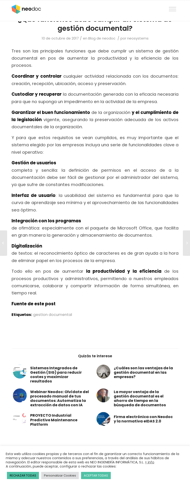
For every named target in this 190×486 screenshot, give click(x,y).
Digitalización (27, 246)
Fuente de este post (34, 304)
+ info (149, 462)
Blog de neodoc (101, 38)
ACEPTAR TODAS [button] (96, 475)
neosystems (138, 38)
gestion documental (52, 314)
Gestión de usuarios (34, 163)
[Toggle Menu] (172, 5)
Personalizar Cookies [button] (60, 475)
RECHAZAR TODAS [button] (23, 475)
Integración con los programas (46, 221)
